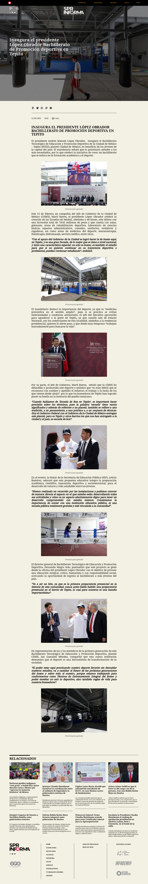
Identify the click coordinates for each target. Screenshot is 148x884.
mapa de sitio (88, 847)
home (48, 844)
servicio (49, 865)
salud (48, 862)
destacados (51, 851)
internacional (52, 869)
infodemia (50, 858)
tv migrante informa (54, 872)
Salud (131, 2)
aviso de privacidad (90, 844)
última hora (51, 848)
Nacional (117, 2)
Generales (86, 2)
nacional (50, 855)
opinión (49, 876)
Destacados (102, 2)
